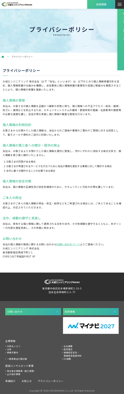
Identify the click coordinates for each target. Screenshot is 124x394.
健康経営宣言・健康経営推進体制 (73, 354)
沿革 (9, 349)
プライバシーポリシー (50, 381)
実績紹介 (10, 381)
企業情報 (10, 341)
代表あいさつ (13, 346)
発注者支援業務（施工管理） (21, 370)
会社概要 (68, 346)
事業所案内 (12, 352)
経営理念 (68, 349)
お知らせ (27, 381)
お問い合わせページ (68, 244)
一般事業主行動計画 (17, 358)
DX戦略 (67, 358)
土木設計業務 (13, 374)
